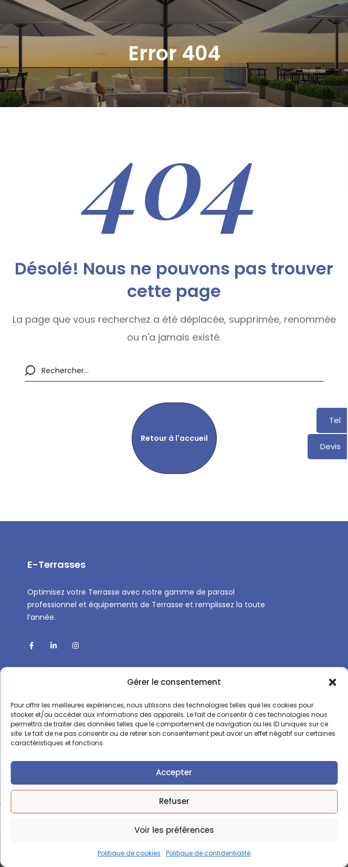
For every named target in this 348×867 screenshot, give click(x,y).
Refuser (174, 801)
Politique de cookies (129, 853)
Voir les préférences (174, 830)
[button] (332, 682)
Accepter (174, 772)
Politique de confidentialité (208, 853)
